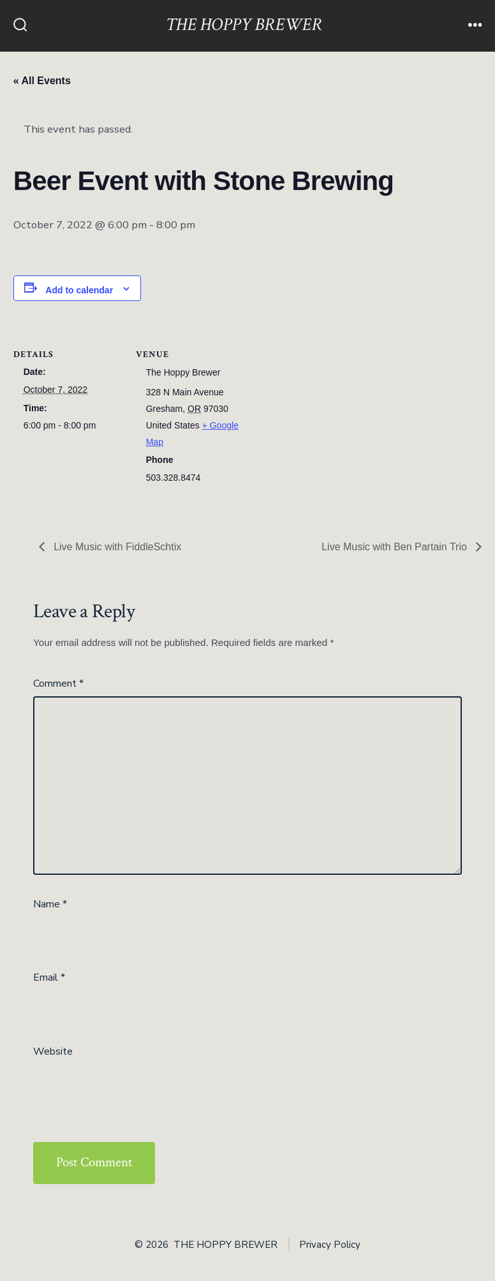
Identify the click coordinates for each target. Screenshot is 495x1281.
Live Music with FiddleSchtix (116, 546)
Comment (58, 684)
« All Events (42, 80)
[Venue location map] (325, 409)
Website (53, 1051)
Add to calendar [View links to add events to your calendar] (79, 290)
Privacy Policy (329, 1244)
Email (49, 977)
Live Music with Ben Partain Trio (395, 546)
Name (50, 904)
